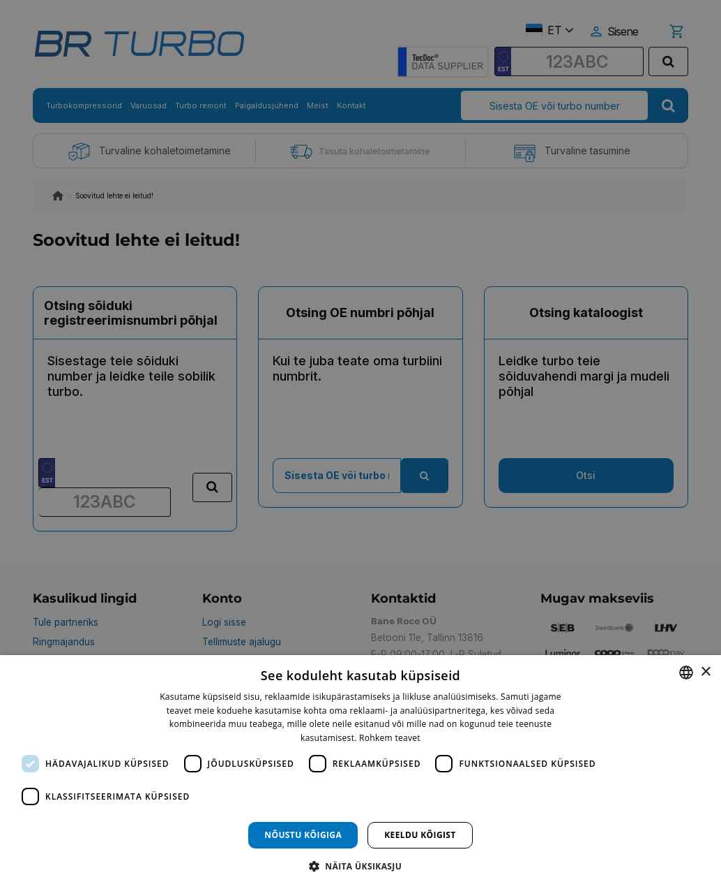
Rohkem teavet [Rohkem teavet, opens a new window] (389, 738)
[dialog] (360, 772)
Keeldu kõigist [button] (420, 835)
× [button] (705, 672)
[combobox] (686, 672)
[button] (360, 865)
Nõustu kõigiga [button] (303, 835)
